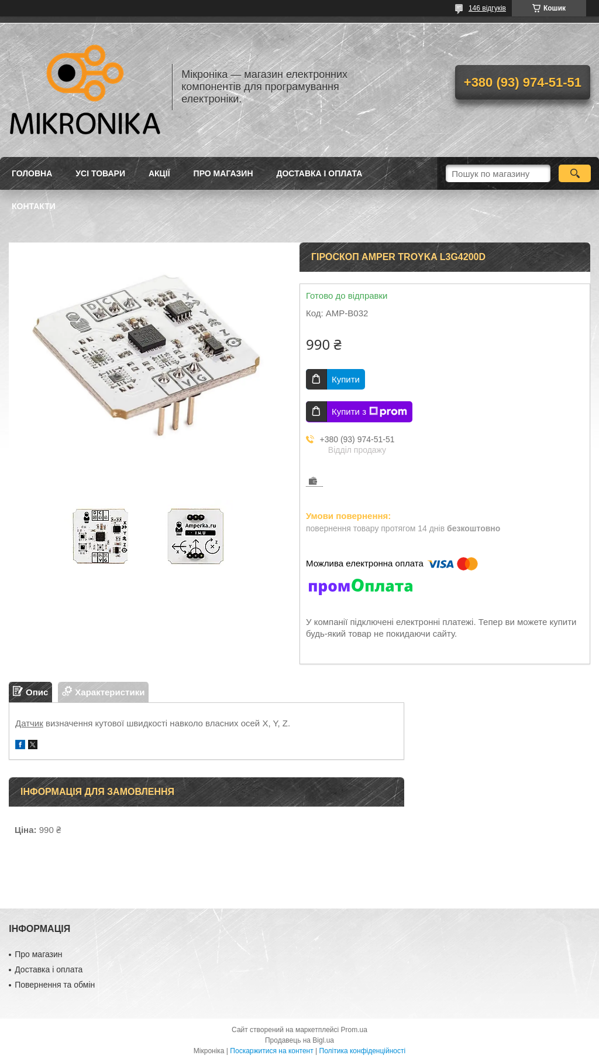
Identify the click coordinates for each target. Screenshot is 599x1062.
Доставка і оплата (320, 173)
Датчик (29, 723)
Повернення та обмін (55, 984)
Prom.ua (354, 1030)
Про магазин (223, 173)
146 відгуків (487, 8)
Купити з (369, 412)
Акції (159, 173)
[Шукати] (575, 173)
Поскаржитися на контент (271, 1051)
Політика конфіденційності (362, 1051)
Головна (32, 173)
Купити (346, 379)
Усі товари (100, 173)
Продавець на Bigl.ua (299, 1040)
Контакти (34, 206)
